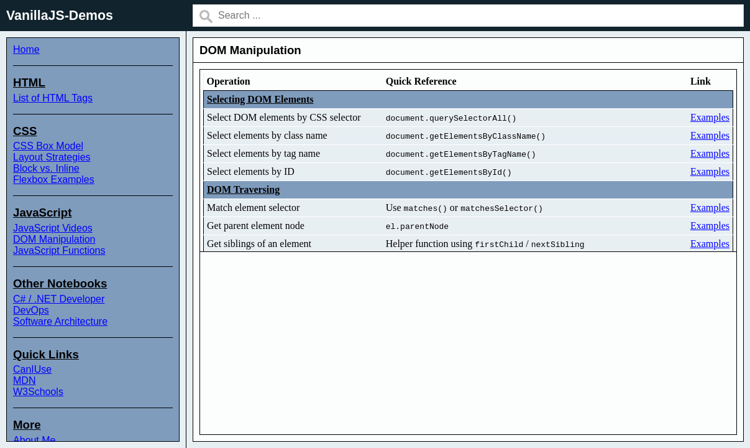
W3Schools (38, 391)
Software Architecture (60, 321)
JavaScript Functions (59, 250)
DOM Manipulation (54, 239)
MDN (24, 380)
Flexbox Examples (53, 179)
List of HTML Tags (53, 98)
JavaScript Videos (53, 228)
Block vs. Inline (46, 168)
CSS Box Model (48, 146)
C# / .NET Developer (58, 299)
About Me (34, 440)
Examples (709, 117)
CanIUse (32, 369)
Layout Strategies (52, 157)
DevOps (31, 310)
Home (26, 49)
